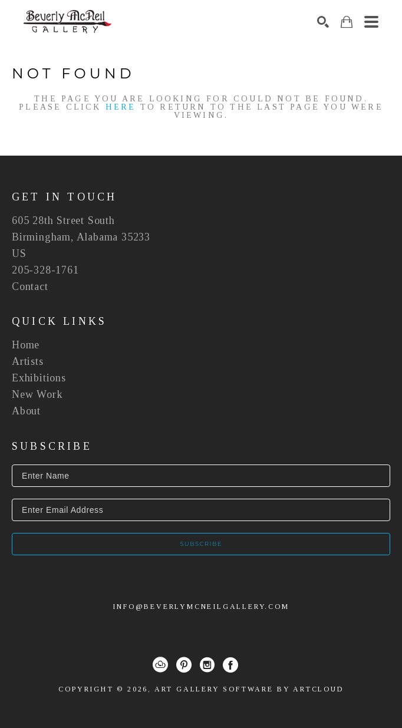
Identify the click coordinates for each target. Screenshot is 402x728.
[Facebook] (230, 665)
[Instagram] (207, 665)
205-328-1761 (45, 270)
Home (25, 345)
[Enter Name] (201, 476)
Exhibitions (39, 378)
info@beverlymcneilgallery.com (201, 606)
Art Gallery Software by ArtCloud (249, 689)
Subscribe (201, 544)
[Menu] (371, 22)
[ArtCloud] (160, 665)
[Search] (323, 22)
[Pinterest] (184, 665)
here (121, 107)
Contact (30, 286)
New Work (37, 394)
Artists (28, 361)
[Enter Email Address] (201, 510)
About (26, 411)
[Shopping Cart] (346, 22)
